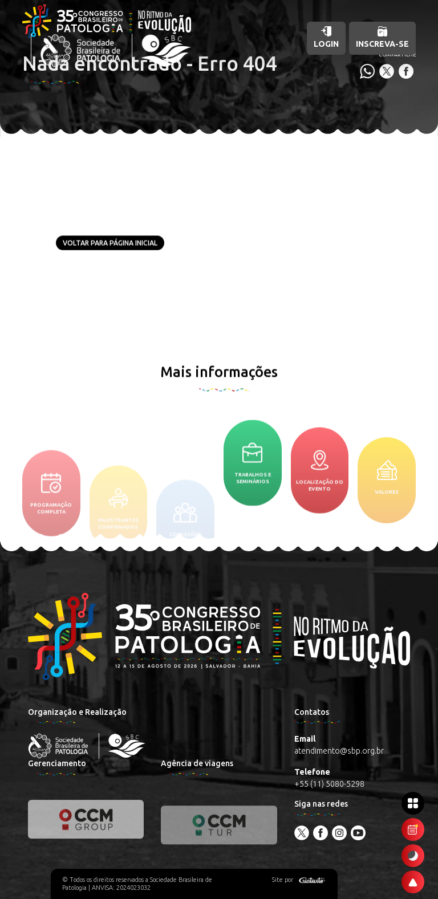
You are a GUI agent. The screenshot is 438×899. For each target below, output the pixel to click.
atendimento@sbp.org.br (339, 750)
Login (326, 37)
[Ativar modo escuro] (413, 855)
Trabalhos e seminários (252, 489)
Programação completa (51, 530)
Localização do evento (319, 505)
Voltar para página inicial (110, 243)
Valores (387, 516)
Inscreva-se (382, 37)
